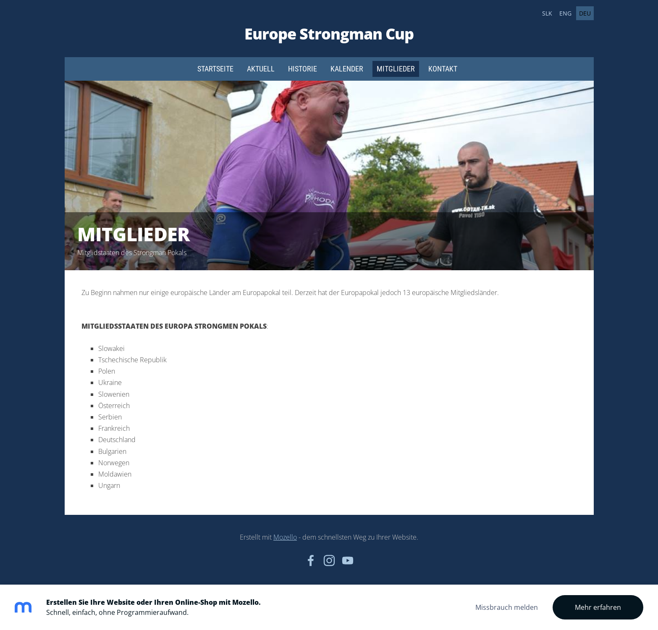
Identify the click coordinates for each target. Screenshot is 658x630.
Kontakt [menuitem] (442, 68)
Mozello (285, 537)
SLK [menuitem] (547, 13)
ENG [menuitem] (565, 13)
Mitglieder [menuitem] (396, 68)
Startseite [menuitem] (215, 68)
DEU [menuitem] (585, 13)
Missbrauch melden (506, 607)
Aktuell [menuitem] (261, 68)
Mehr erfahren (598, 607)
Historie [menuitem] (302, 68)
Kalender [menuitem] (346, 68)
